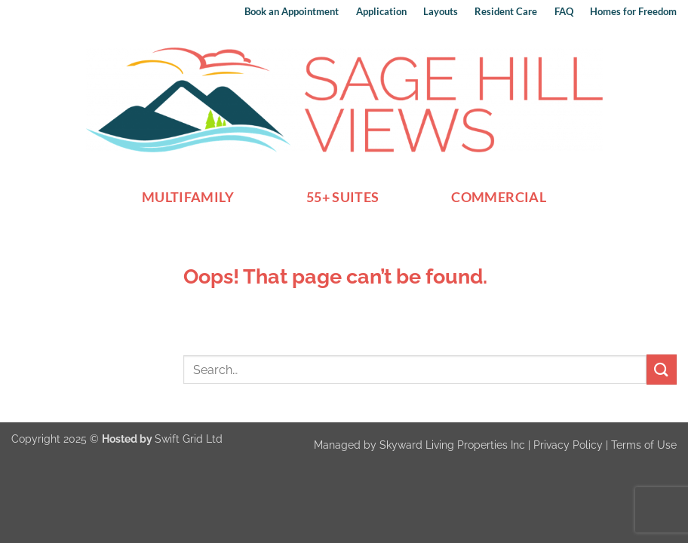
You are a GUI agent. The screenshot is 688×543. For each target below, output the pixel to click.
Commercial (498, 197)
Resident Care (506, 11)
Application (381, 11)
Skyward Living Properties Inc (452, 444)
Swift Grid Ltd (189, 438)
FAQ (563, 11)
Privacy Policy (568, 444)
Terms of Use (644, 444)
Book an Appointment (291, 11)
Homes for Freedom (633, 11)
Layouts (440, 11)
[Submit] (662, 369)
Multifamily (188, 197)
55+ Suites (342, 197)
